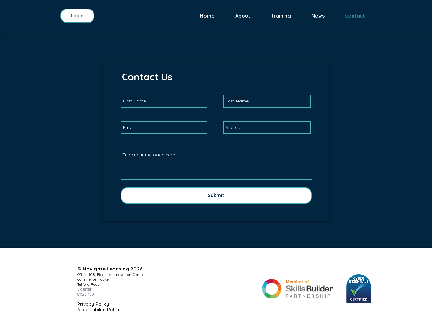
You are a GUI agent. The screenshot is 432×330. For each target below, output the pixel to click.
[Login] (77, 16)
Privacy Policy (93, 304)
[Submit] (216, 195)
